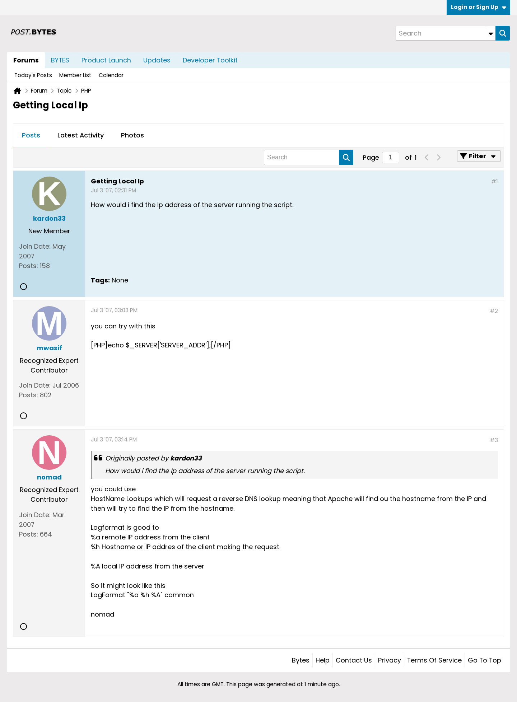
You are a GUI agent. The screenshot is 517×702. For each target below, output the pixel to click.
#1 (494, 181)
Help (323, 660)
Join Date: (35, 246)
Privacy (389, 660)
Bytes (300, 660)
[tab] (31, 136)
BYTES (60, 60)
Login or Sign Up (478, 7)
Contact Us (354, 660)
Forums (26, 60)
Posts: (28, 265)
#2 (494, 311)
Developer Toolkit (210, 60)
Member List (75, 75)
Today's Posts (33, 75)
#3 (494, 440)
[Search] (445, 33)
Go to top (484, 660)
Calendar (111, 75)
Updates (157, 60)
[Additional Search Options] (491, 33)
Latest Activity (80, 135)
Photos (132, 135)
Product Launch (106, 60)
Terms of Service (434, 660)
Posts (31, 135)
